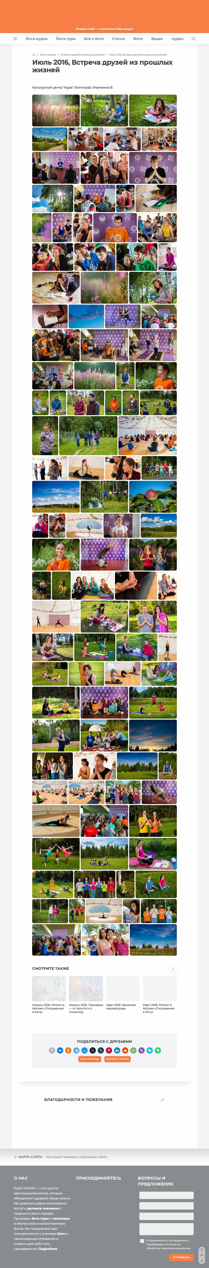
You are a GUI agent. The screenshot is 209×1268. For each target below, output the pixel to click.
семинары (61, 1191)
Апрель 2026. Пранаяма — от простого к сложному (86, 1008)
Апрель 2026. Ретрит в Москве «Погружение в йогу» (48, 1008)
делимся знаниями (43, 1181)
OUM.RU (36, 1252)
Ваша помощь (169, 1252)
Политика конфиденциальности (84, 1260)
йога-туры (40, 1191)
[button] (166, 971)
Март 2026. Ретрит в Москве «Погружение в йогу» (158, 1008)
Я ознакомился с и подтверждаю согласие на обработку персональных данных (168, 1216)
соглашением (178, 1213)
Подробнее (47, 1221)
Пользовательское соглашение (34, 1260)
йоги (61, 1206)
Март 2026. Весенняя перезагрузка (121, 1006)
